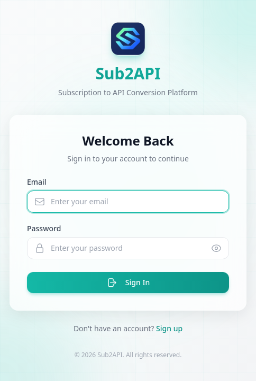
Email (37, 182)
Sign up (169, 328)
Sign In (128, 282)
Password (44, 228)
